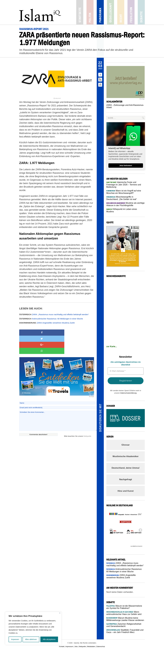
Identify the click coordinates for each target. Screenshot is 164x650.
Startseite (79, 12)
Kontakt (61, 646)
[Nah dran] (59, 613)
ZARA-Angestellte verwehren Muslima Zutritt (47, 323)
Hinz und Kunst (126, 491)
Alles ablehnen (31, 639)
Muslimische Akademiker (126, 456)
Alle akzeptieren (49, 639)
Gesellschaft (110, 12)
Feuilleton (131, 12)
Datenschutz (100, 646)
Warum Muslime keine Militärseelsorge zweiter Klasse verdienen (125, 619)
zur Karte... (111, 346)
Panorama (100, 12)
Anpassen (15, 639)
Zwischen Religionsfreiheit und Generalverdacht (123, 625)
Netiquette (87, 418)
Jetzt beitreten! (125, 165)
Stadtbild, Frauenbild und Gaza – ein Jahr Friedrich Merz (124, 631)
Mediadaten (91, 646)
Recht (120, 12)
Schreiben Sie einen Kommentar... (58, 402)
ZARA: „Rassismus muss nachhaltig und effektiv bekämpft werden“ (54, 314)
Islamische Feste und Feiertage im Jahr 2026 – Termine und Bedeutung (123, 184)
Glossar (125, 445)
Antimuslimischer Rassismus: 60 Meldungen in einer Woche (51, 319)
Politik (90, 12)
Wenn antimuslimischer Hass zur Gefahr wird (123, 613)
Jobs (76, 646)
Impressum (69, 646)
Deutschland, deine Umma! (126, 468)
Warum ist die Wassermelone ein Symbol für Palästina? (124, 607)
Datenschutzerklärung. (128, 393)
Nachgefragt (125, 479)
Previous (110, 529)
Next (139, 529)
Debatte (141, 12)
